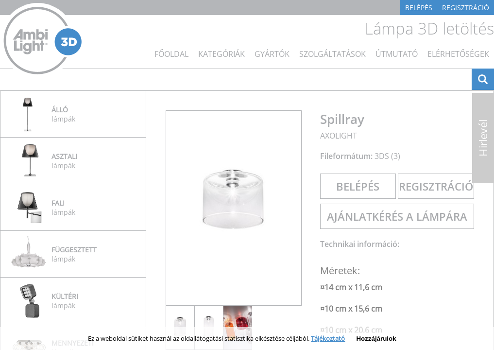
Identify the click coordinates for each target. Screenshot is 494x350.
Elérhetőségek (458, 54)
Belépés (418, 7)
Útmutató (396, 54)
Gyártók (272, 54)
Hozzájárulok (376, 338)
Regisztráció (465, 7)
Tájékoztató (328, 338)
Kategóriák (221, 54)
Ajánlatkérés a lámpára (397, 216)
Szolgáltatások (332, 54)
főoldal (171, 54)
